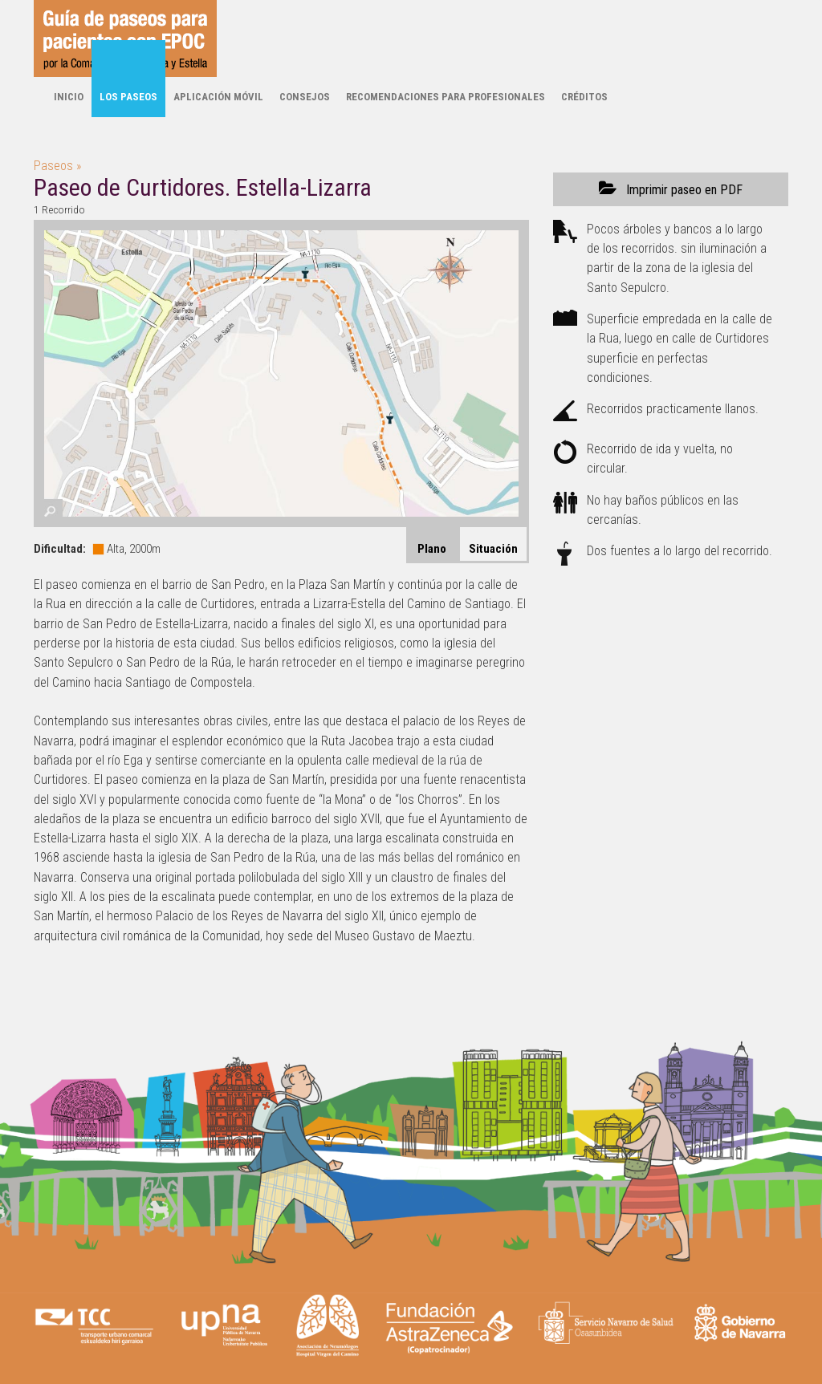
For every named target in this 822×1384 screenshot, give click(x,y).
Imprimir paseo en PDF (671, 189)
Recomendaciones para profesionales (445, 97)
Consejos (304, 97)
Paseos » (57, 165)
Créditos (584, 97)
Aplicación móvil (218, 97)
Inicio (68, 97)
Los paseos (128, 97)
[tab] (493, 545)
